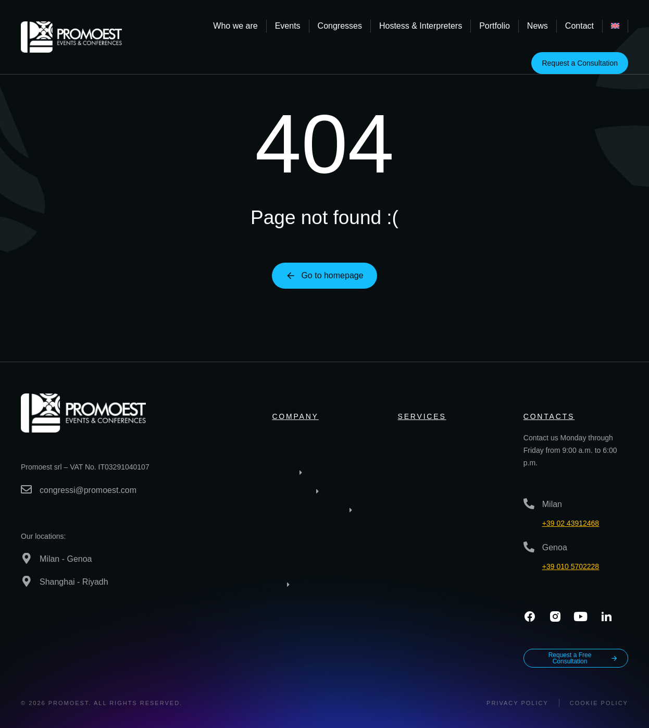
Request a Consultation (580, 63)
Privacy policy (517, 703)
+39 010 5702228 (570, 566)
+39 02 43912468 (570, 523)
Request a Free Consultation (583, 658)
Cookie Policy (599, 703)
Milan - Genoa (66, 558)
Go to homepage (324, 275)
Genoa (554, 547)
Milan (552, 504)
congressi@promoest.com (88, 490)
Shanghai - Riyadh (74, 581)
